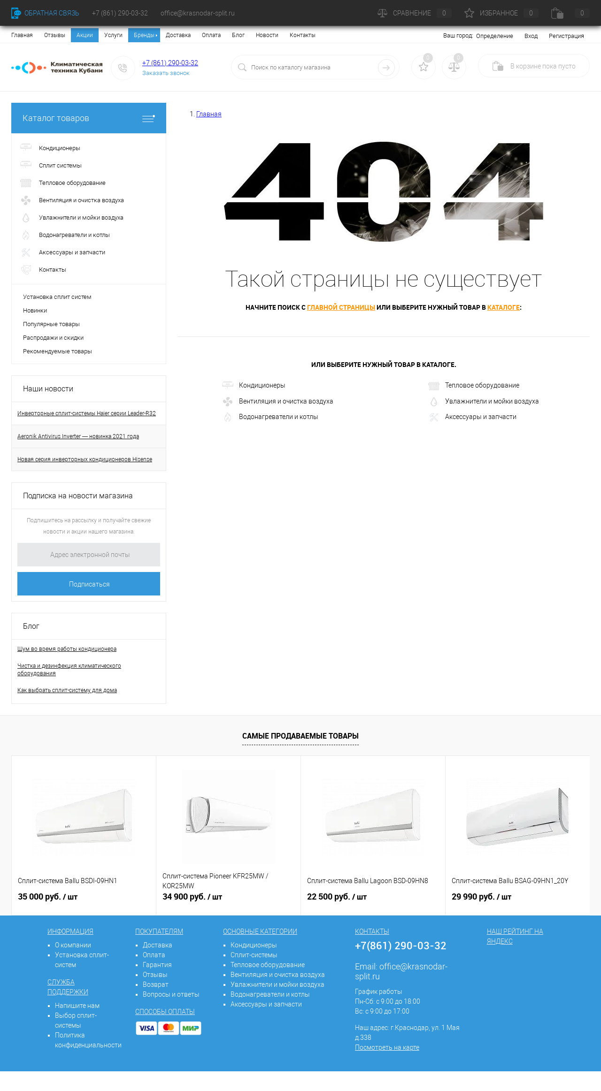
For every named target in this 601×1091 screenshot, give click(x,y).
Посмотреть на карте (387, 1047)
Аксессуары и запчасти (472, 417)
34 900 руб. (192, 897)
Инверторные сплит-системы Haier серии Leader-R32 (86, 413)
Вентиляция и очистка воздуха (277, 401)
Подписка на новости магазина (78, 495)
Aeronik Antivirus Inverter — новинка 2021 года (78, 436)
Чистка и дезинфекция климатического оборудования (69, 670)
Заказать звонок (166, 72)
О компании (73, 945)
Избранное (501, 13)
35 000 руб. (47, 897)
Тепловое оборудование (473, 386)
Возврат (156, 984)
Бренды (144, 35)
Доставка (178, 35)
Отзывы (54, 35)
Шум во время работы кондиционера (66, 649)
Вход (531, 35)
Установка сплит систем (57, 296)
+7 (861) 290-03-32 (170, 63)
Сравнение (415, 13)
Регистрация (566, 35)
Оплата (211, 35)
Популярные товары (51, 324)
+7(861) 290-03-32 (401, 945)
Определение (494, 35)
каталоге (503, 307)
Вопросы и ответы (171, 994)
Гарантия (157, 965)
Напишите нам (77, 1005)
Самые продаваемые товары (300, 736)
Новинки (35, 310)
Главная (22, 35)
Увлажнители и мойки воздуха (483, 401)
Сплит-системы (254, 955)
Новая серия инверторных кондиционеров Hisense (84, 459)
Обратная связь (45, 13)
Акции (85, 35)
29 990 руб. (481, 897)
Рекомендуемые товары (57, 351)
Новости (267, 35)
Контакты (303, 35)
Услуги (113, 35)
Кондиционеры (253, 386)
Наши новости (48, 388)
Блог (238, 35)
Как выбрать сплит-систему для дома (67, 690)
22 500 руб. (337, 897)
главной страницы (341, 307)
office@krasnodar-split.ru (198, 13)
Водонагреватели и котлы (270, 417)
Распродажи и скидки (53, 337)
